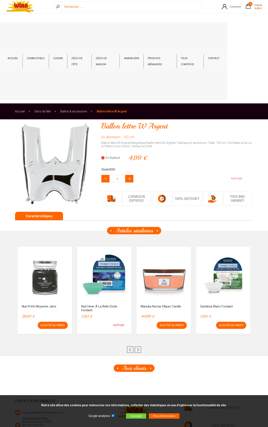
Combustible (52, 29)
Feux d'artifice (214, 29)
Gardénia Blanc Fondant (216, 240)
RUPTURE (233, 112)
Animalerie (151, 29)
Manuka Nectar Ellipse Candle (161, 240)
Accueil (20, 45)
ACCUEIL (29, 29)
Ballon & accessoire (74, 45)
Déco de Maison (124, 29)
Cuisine (74, 29)
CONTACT (238, 29)
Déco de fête (96, 29)
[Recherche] (131, 11)
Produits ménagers (181, 29)
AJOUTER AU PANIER (53, 258)
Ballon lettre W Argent (112, 45)
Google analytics (99, 416)
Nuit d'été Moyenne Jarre (39, 240)
